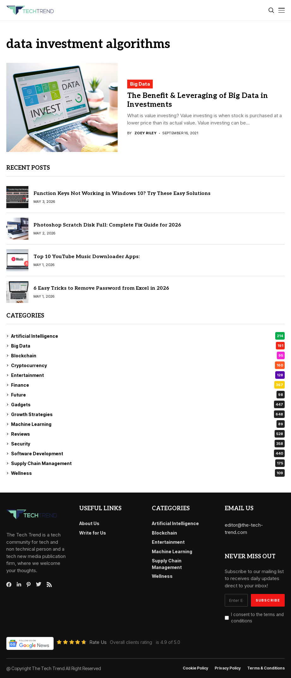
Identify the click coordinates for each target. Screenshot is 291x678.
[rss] (49, 584)
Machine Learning (148, 424)
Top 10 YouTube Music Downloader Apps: (86, 257)
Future (148, 394)
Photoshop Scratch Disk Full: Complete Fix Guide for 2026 (107, 225)
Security (148, 443)
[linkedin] (19, 584)
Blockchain (148, 355)
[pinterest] (29, 584)
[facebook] (8, 584)
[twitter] (38, 584)
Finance (148, 385)
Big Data (140, 84)
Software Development (148, 453)
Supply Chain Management (148, 463)
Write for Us (92, 533)
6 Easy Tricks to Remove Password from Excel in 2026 (101, 288)
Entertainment (148, 375)
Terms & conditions (266, 668)
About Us (89, 523)
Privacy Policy (228, 668)
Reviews (148, 434)
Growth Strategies (148, 414)
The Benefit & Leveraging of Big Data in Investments (197, 100)
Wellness (148, 473)
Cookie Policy (195, 668)
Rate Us (98, 642)
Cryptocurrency (148, 365)
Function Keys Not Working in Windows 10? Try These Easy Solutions (122, 194)
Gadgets (148, 404)
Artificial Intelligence (148, 336)
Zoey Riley (145, 133)
